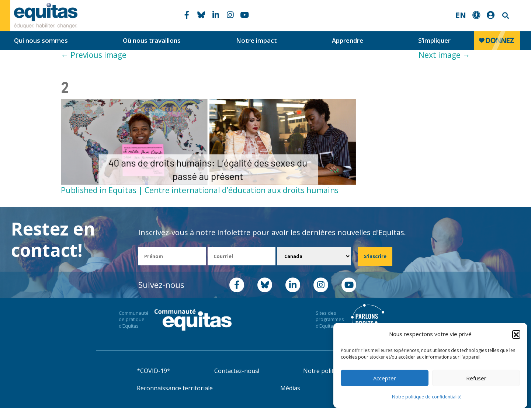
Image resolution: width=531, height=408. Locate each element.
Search (505, 16)
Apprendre (347, 40)
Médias (290, 388)
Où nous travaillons (152, 40)
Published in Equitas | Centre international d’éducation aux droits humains (200, 190)
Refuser (476, 378)
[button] (516, 334)
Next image (444, 55)
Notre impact (256, 40)
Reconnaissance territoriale (175, 388)
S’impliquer (434, 40)
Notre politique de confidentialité (427, 397)
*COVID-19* (153, 371)
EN (460, 15)
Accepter (384, 378)
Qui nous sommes (41, 40)
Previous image (93, 55)
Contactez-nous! (236, 371)
